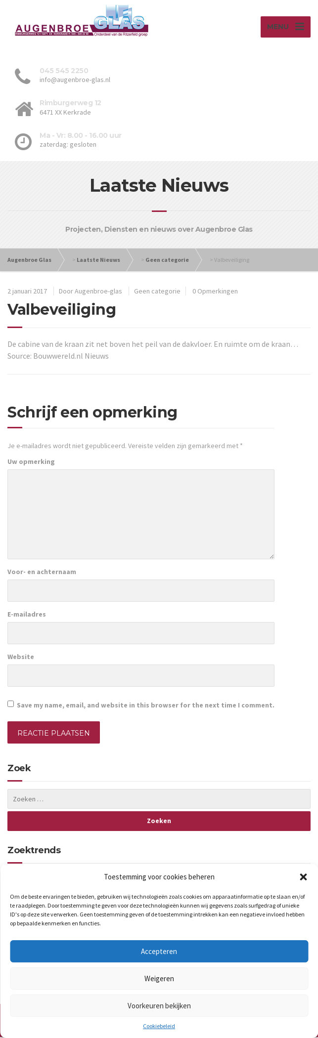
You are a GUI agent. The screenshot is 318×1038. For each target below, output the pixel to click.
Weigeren (159, 978)
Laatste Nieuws (98, 260)
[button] (303, 877)
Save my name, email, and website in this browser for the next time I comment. (145, 706)
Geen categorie (167, 260)
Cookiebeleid (159, 1026)
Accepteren (159, 951)
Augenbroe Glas (29, 260)
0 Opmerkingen (215, 292)
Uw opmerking (31, 462)
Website (20, 657)
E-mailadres (26, 615)
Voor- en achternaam (41, 572)
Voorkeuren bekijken (159, 1005)
